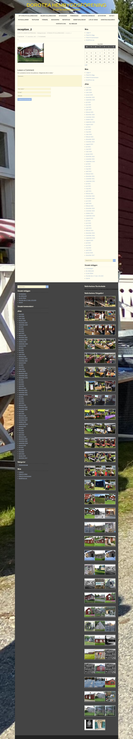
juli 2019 (88, 220)
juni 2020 (88, 201)
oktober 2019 (89, 213)
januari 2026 (89, 95)
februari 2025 (89, 112)
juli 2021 (88, 183)
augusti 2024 (89, 124)
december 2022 (90, 156)
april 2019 (88, 228)
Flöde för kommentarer (92, 37)
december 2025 (90, 97)
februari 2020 (89, 206)
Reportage (66, 19)
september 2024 (90, 122)
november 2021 (90, 178)
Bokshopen (55, 19)
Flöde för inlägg (90, 35)
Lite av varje (93, 19)
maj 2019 (88, 225)
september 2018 (90, 238)
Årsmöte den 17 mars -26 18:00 (94, 276)
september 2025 (90, 100)
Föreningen (74, 15)
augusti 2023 (89, 144)
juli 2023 (88, 146)
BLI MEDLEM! (90, 271)
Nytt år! (88, 278)
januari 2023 (89, 154)
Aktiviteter (102, 15)
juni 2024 (88, 129)
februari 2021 (89, 193)
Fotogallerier (23, 19)
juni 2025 (88, 104)
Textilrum (35, 19)
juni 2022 (88, 166)
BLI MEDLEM (73, 23)
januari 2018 (89, 252)
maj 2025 (88, 107)
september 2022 (90, 161)
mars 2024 (89, 134)
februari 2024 (89, 137)
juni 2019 (88, 223)
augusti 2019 (89, 218)
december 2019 (90, 208)
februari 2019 (89, 230)
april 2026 (88, 90)
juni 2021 (88, 186)
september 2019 (90, 215)
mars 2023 (89, 151)
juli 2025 (88, 102)
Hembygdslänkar (79, 19)
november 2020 (90, 198)
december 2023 (90, 139)
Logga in (88, 32)
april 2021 (88, 191)
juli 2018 (88, 243)
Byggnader (63, 15)
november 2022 (90, 159)
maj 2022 (88, 169)
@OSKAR (21, 36)
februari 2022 (89, 174)
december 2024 (90, 114)
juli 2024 (88, 127)
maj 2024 (88, 132)
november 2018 (90, 235)
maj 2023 (88, 149)
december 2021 (90, 176)
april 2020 (88, 203)
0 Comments (42, 36)
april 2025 (88, 109)
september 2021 (90, 181)
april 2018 (88, 250)
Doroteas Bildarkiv (108, 19)
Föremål (45, 19)
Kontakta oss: (61, 23)
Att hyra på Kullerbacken (28, 15)
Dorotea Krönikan (88, 15)
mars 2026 (89, 92)
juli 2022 (88, 164)
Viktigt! (111, 15)
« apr (86, 65)
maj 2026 (88, 87)
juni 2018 (88, 245)
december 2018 (90, 233)
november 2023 (90, 141)
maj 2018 (88, 248)
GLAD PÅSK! (89, 273)
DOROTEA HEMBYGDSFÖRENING (66, 5)
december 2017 (90, 255)
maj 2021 (88, 188)
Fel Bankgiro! (89, 268)
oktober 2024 (89, 119)
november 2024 (90, 117)
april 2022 (88, 171)
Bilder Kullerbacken (48, 15)
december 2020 (90, 196)
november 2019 (90, 211)
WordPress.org (90, 40)
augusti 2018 (89, 240)
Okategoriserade (23, 465)
